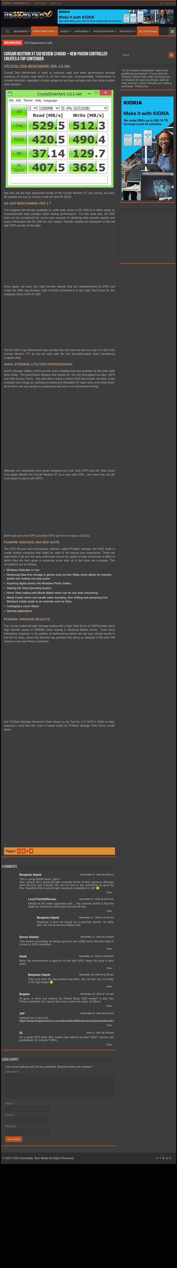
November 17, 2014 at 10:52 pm (96, 956)
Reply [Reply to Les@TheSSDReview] (109, 911)
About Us (54, 3)
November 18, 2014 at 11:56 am (96, 974)
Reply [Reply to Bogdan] (109, 1006)
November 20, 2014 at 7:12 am (97, 994)
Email (9, 1114)
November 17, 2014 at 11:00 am (96, 917)
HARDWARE (81, 31)
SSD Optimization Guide (38, 42)
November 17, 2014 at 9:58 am (97, 874)
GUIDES (64, 31)
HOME (7, 31)
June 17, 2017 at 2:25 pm (100, 1032)
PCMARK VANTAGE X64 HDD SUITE (32, 542)
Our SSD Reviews (148, 31)
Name (10, 1103)
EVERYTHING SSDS (43, 31)
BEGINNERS (20, 31)
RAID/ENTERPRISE (103, 31)
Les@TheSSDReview (42, 899)
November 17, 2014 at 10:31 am (96, 899)
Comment (12, 1071)
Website (10, 1126)
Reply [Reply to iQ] (109, 1044)
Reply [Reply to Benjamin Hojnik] (109, 892)
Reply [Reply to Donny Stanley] (109, 949)
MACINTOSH (126, 31)
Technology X (40, 3)
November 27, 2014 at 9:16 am (97, 1013)
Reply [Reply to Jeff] (109, 1025)
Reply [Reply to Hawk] (109, 968)
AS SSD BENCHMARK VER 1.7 (27, 203)
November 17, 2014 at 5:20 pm (97, 936)
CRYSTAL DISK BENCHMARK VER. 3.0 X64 (37, 66)
